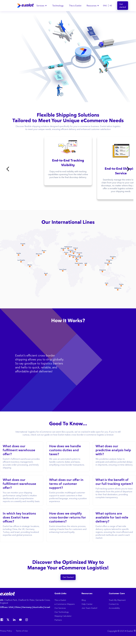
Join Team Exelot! (89, 608)
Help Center (87, 604)
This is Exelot (75, 5)
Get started (122, 5)
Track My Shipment (117, 600)
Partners (58, 620)
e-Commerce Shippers (64, 604)
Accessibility (114, 608)
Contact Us (114, 604)
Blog (84, 600)
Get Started (68, 577)
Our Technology (61, 612)
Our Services (60, 608)
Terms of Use (22, 631)
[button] (42, 5)
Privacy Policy (6, 631)
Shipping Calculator (63, 616)
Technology (58, 5)
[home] (25, 6)
